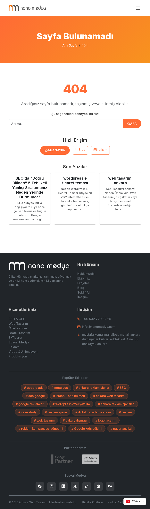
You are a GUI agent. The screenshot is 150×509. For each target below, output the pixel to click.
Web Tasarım (18, 324)
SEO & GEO (17, 319)
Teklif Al (83, 292)
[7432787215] (62, 459)
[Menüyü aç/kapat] (138, 8)
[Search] (90, 459)
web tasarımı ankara (120, 180)
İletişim (100, 150)
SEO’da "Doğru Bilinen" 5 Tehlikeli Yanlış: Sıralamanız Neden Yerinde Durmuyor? (29, 187)
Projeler (83, 283)
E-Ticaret (15, 338)
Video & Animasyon (23, 352)
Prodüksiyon (18, 356)
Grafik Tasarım (19, 333)
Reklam (14, 347)
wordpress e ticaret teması (75, 180)
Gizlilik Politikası (93, 502)
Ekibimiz (83, 278)
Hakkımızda (86, 274)
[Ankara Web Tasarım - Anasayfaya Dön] (27, 8)
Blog (80, 150)
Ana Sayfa (69, 45)
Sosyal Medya (19, 342)
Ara (132, 123)
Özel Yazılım (18, 328)
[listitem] (40, 486)
